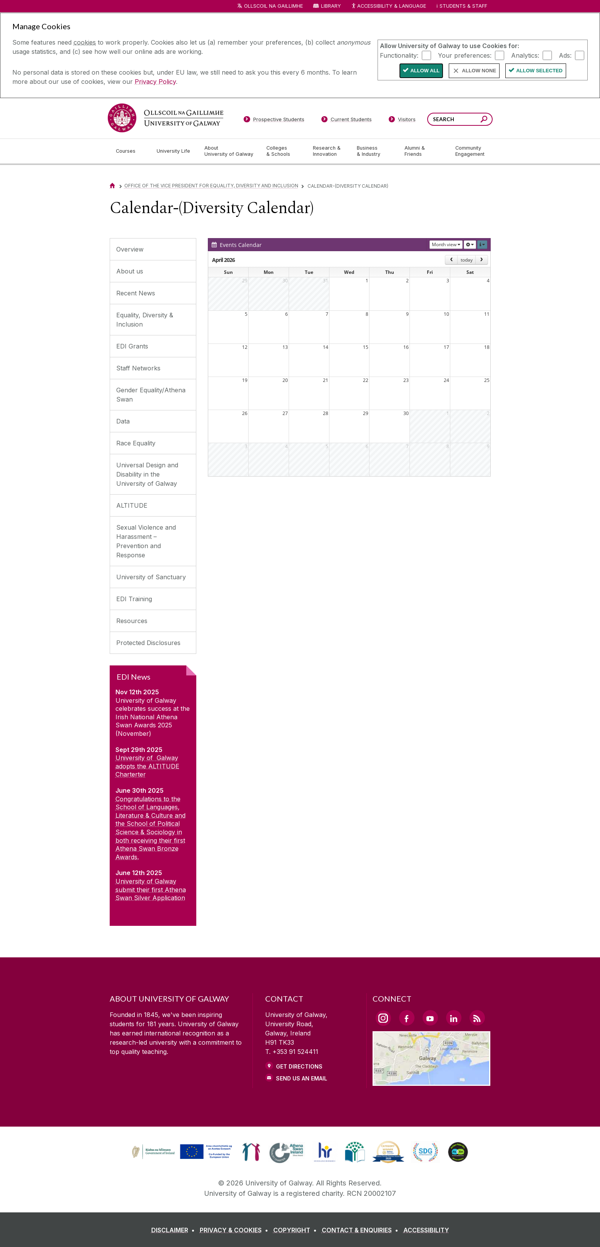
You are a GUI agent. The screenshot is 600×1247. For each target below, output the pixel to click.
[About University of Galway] (229, 151)
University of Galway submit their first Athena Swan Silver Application (150, 889)
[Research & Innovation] (329, 151)
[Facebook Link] (406, 1017)
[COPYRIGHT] (296, 1230)
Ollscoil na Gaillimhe (273, 6)
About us (129, 271)
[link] (181, 1152)
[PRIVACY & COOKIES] (235, 1230)
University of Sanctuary (151, 577)
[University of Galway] (165, 117)
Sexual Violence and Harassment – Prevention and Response (146, 541)
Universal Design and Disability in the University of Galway (147, 474)
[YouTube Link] (430, 1017)
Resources (131, 621)
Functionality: (399, 55)
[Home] (112, 185)
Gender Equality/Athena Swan (151, 394)
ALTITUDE (131, 505)
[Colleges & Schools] (283, 151)
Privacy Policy (155, 81)
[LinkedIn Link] (453, 1017)
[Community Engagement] (470, 151)
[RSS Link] (477, 1017)
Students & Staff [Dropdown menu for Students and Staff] (463, 6)
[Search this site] (484, 120)
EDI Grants (132, 346)
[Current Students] (346, 120)
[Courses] (130, 151)
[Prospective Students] (274, 120)
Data (123, 421)
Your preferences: (464, 55)
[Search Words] (460, 119)
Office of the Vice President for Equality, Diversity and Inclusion (211, 185)
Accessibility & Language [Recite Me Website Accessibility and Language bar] (388, 6)
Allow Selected (539, 70)
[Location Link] (432, 1081)
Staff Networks (138, 368)
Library (331, 6)
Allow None (479, 70)
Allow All (425, 70)
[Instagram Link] (383, 1018)
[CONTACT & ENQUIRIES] (361, 1230)
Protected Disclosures (148, 643)
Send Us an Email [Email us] (301, 1078)
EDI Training (134, 599)
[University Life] (174, 151)
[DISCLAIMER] (174, 1230)
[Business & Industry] (374, 151)
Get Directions (299, 1066)
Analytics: (525, 55)
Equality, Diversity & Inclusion (144, 319)
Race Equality (135, 443)
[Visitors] (402, 120)
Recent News (135, 293)
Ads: (565, 55)
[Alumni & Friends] (423, 151)
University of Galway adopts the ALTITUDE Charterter (147, 766)
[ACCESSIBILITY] (426, 1230)
